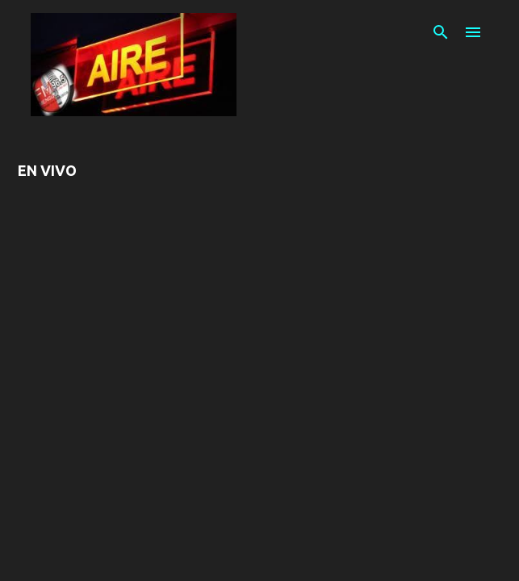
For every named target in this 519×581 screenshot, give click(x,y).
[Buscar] (440, 32)
